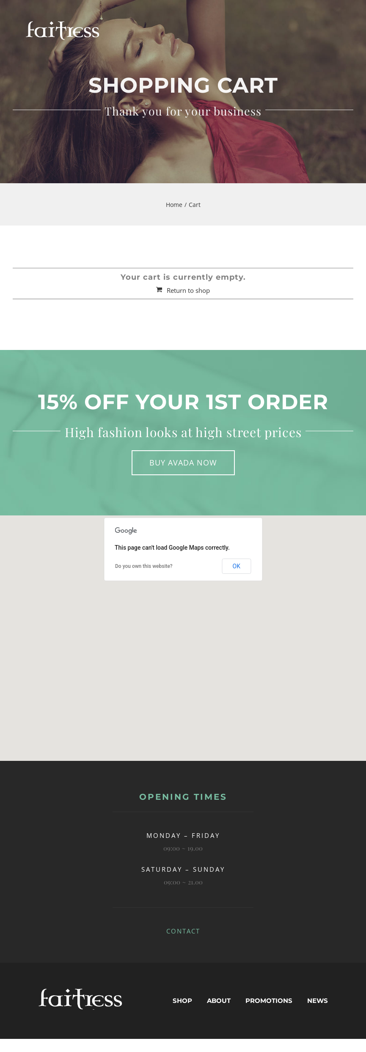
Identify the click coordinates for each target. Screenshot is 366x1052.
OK (236, 566)
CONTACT (183, 931)
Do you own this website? (144, 566)
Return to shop (188, 290)
